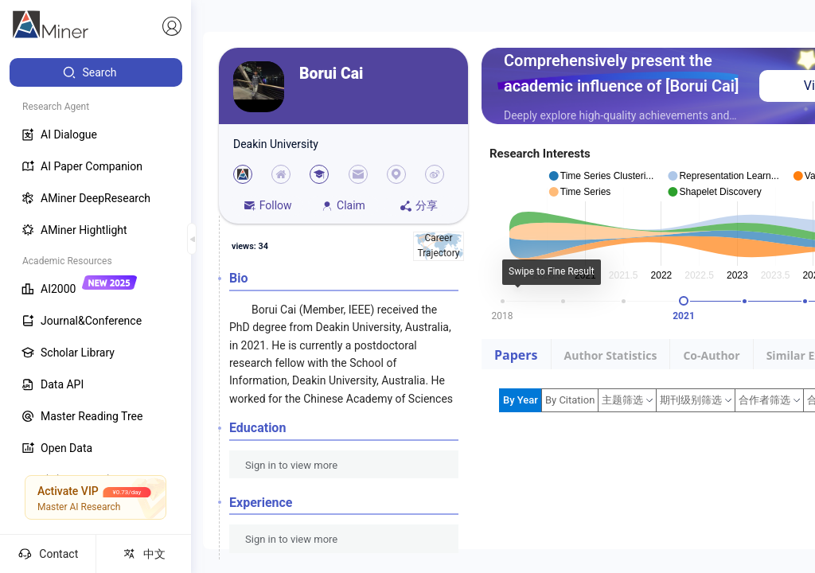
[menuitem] (96, 72)
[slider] (683, 300)
